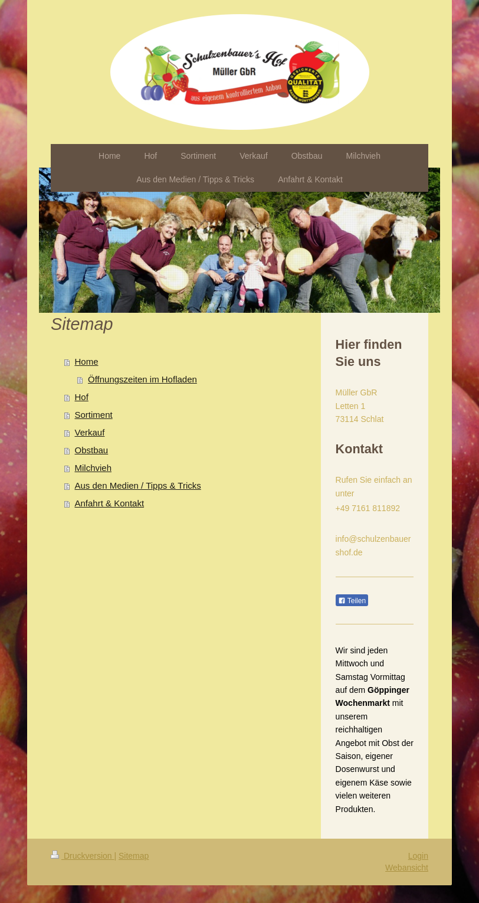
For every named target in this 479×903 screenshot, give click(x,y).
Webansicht (406, 867)
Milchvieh (93, 468)
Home (87, 361)
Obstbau (92, 450)
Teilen (352, 601)
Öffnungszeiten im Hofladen (142, 379)
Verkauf (90, 432)
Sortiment (94, 415)
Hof (81, 397)
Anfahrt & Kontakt (110, 503)
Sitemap (134, 856)
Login (418, 856)
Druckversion (82, 856)
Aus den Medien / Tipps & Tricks (138, 485)
